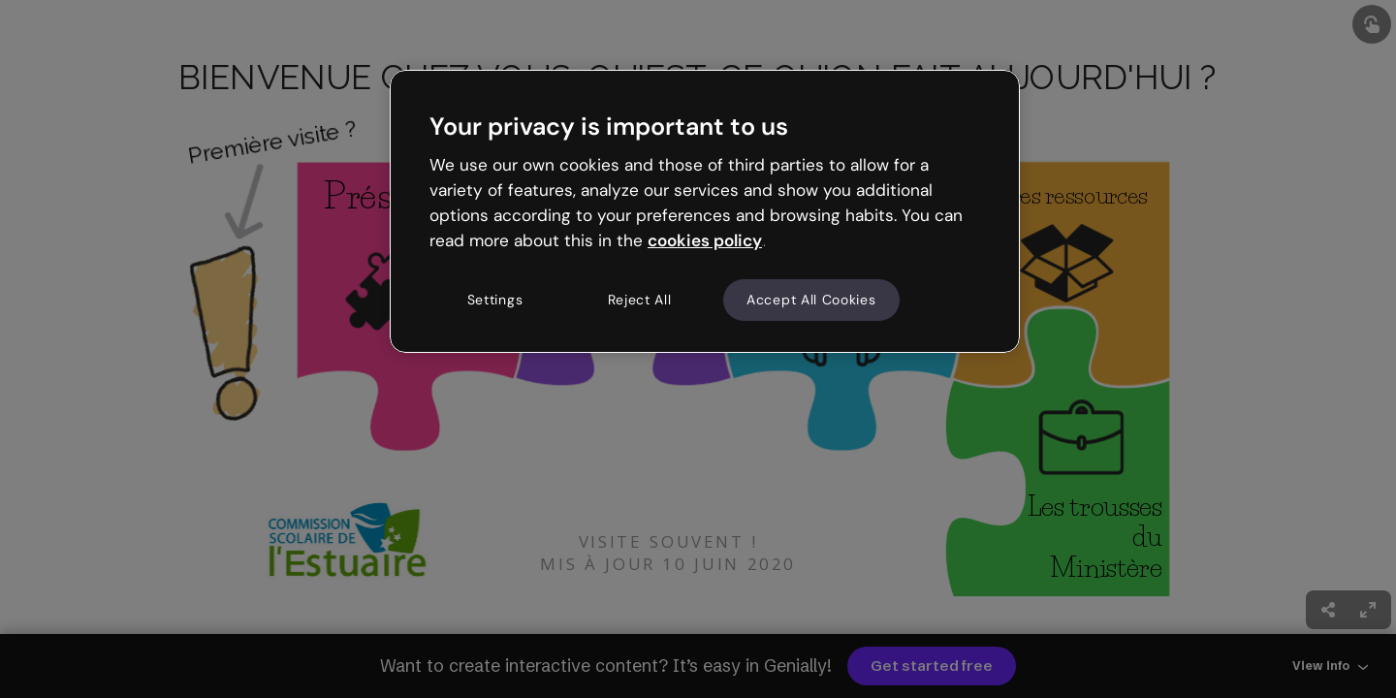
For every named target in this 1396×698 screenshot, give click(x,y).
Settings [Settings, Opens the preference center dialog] (495, 299)
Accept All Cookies (811, 299)
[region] (705, 211)
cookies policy (705, 240)
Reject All (640, 299)
